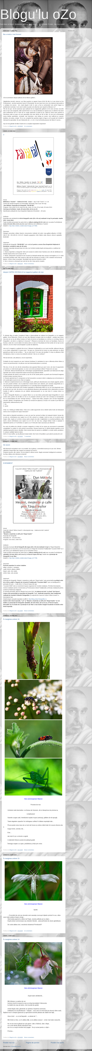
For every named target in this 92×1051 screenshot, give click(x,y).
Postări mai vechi (57, 1043)
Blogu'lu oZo (38, 14)
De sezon (6, 445)
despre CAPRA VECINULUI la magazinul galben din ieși (23, 272)
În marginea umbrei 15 (11, 858)
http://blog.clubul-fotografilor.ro (38, 599)
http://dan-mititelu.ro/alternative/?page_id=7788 (23, 558)
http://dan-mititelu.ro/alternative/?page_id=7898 (23, 226)
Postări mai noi (8, 1043)
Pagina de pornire (32, 1043)
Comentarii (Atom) (16, 1046)
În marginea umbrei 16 (11, 619)
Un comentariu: (28, 126)
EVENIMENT (8, 463)
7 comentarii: (27, 436)
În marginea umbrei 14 (11, 939)
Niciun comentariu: (29, 263)
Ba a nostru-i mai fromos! (12, 34)
